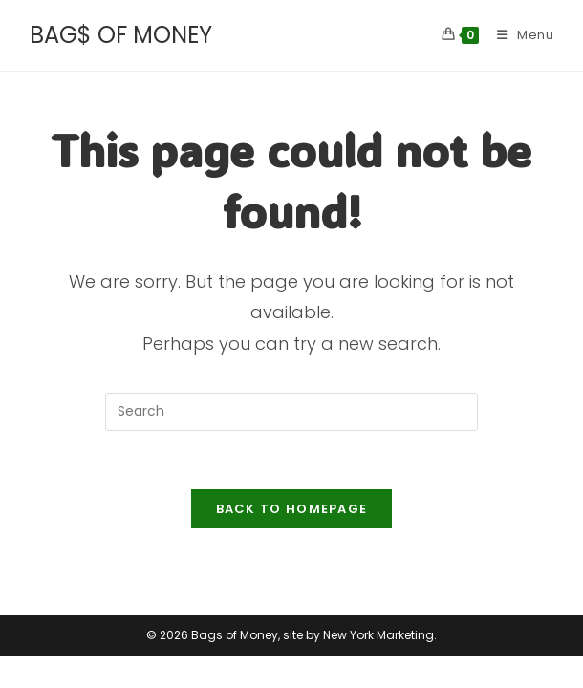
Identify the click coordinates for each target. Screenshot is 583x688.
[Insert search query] (291, 412)
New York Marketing (378, 667)
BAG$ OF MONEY (121, 35)
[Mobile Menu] (518, 35)
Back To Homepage (292, 509)
